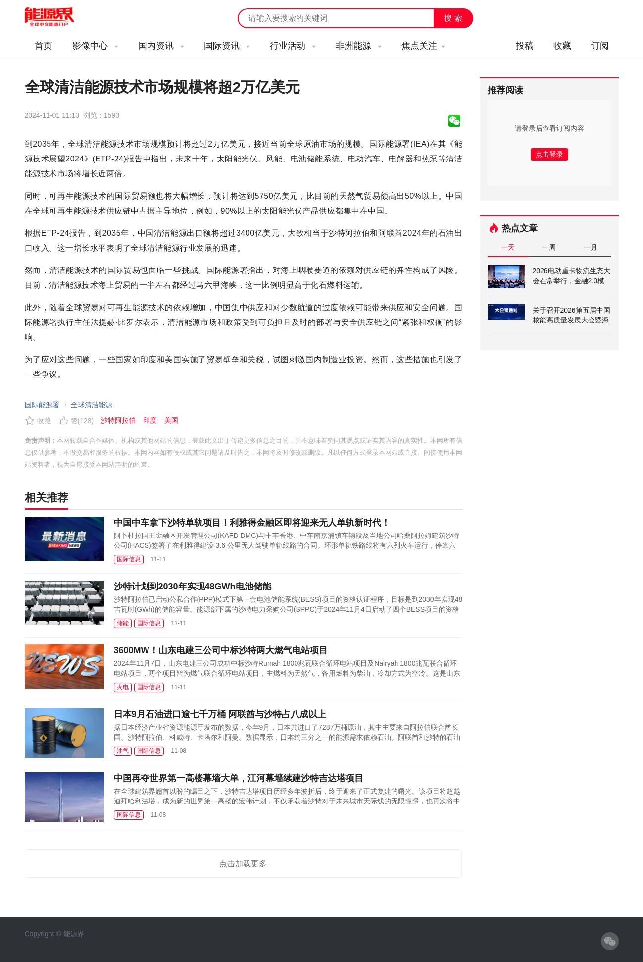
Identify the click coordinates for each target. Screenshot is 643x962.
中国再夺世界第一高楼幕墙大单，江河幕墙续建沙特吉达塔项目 (238, 778)
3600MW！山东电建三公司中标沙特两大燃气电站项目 (221, 650)
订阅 (600, 46)
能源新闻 (58, 17)
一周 (549, 247)
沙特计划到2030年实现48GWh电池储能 (192, 586)
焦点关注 (423, 46)
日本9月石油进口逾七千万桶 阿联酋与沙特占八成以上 (220, 714)
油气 (123, 751)
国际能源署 (42, 405)
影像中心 (95, 46)
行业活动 (293, 46)
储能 (123, 623)
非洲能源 (359, 46)
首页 (43, 46)
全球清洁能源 (91, 405)
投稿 (525, 46)
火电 (123, 687)
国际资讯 (227, 46)
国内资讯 (161, 46)
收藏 (562, 46)
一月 (590, 247)
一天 (508, 247)
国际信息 (129, 559)
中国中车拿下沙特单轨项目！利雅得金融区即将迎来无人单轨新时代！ (252, 523)
